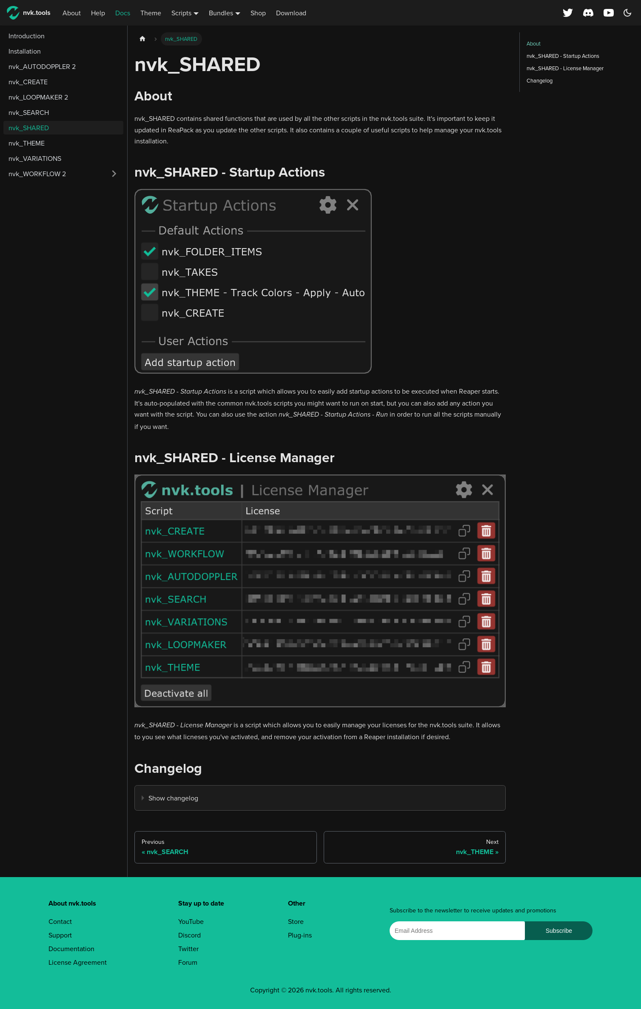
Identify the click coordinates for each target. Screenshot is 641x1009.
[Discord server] (588, 13)
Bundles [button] (221, 12)
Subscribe (559, 930)
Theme (150, 12)
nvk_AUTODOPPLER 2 (42, 66)
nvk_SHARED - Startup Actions (563, 56)
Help (98, 12)
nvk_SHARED (29, 127)
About (72, 12)
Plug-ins (300, 935)
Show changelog (173, 798)
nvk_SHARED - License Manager (565, 68)
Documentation (71, 948)
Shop (258, 12)
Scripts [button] (181, 12)
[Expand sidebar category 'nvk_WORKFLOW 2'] (114, 173)
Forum (187, 962)
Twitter (188, 948)
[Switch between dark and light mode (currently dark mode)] (627, 13)
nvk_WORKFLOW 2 (37, 173)
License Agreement (77, 962)
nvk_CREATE (28, 81)
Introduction (27, 35)
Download (291, 12)
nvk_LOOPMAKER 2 (38, 97)
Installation (25, 51)
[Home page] (142, 39)
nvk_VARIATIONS (35, 158)
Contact (60, 921)
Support (60, 935)
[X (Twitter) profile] (568, 13)
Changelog (540, 80)
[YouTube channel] (609, 13)
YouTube (191, 921)
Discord (189, 935)
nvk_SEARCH (29, 112)
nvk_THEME (27, 143)
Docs (122, 12)
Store (296, 921)
